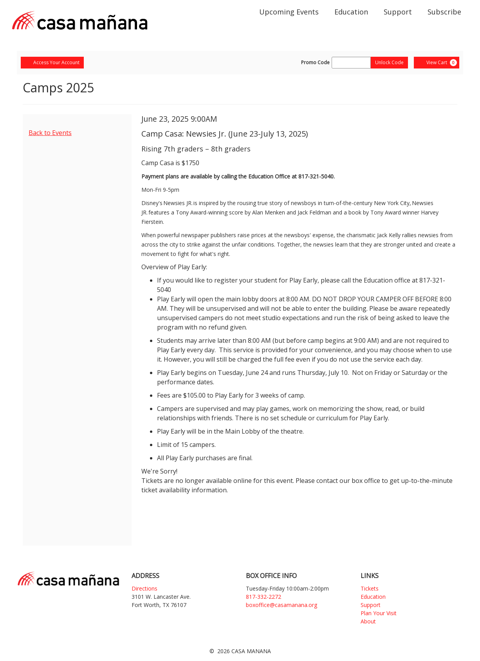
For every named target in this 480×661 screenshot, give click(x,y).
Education (351, 11)
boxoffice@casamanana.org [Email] (281, 605)
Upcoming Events (289, 11)
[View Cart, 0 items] (436, 62)
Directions (144, 588)
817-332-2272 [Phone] (263, 596)
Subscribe (444, 11)
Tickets (370, 588)
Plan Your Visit (379, 613)
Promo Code (315, 62)
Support (398, 11)
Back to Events (50, 132)
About (368, 621)
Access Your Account (52, 62)
